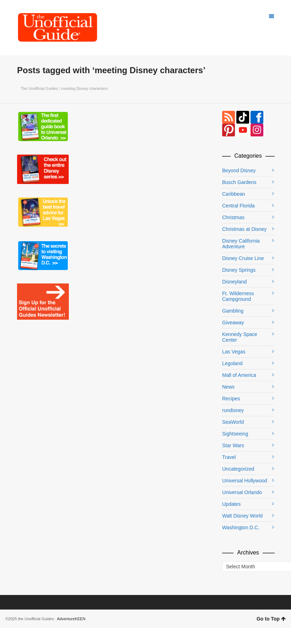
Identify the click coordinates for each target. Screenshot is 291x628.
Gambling (232, 311)
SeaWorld (233, 422)
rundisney (233, 410)
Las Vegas (233, 351)
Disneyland (234, 282)
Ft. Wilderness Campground (238, 296)
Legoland (232, 363)
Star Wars (233, 445)
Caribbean (233, 194)
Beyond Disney (239, 170)
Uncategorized (238, 469)
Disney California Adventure (241, 243)
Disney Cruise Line (243, 258)
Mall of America (239, 375)
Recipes (231, 398)
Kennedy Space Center (239, 337)
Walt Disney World (242, 516)
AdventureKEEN (71, 619)
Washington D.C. (240, 527)
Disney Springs (239, 270)
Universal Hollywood (244, 480)
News (228, 387)
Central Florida (238, 206)
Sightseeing (235, 434)
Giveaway (233, 322)
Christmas (233, 217)
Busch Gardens (239, 182)
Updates (231, 504)
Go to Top (271, 619)
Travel (229, 457)
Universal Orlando (242, 492)
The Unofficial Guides (39, 88)
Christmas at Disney (244, 229)
